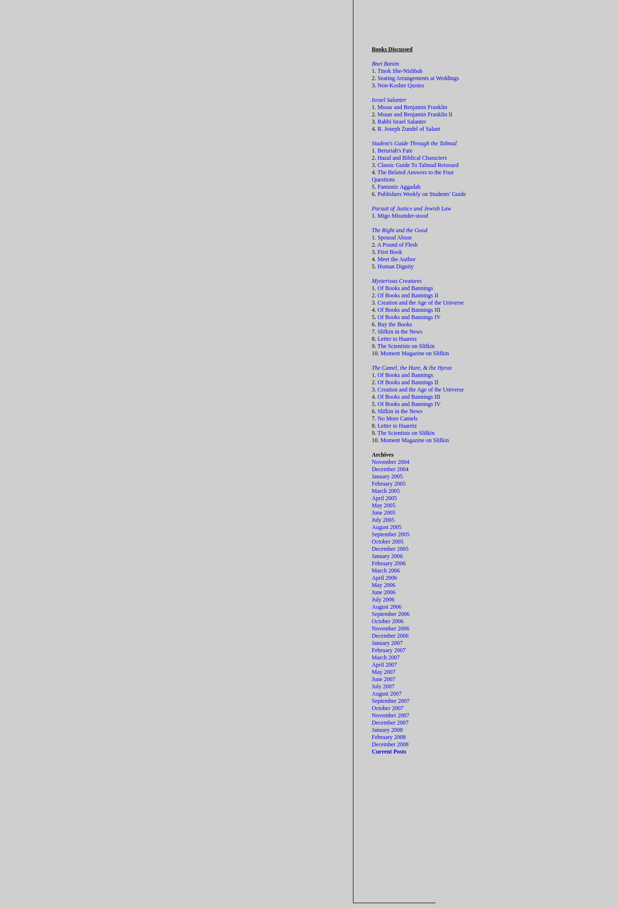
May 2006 (383, 585)
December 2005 (390, 548)
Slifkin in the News (400, 331)
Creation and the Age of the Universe (421, 302)
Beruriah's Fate (395, 150)
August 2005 (387, 527)
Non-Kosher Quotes (401, 85)
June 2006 (383, 592)
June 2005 (383, 512)
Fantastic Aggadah (399, 186)
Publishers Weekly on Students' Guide (422, 194)
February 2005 (389, 483)
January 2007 (387, 643)
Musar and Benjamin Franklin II (415, 114)
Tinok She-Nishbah (400, 71)
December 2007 (390, 722)
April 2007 (384, 664)
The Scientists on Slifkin (406, 346)
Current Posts (389, 751)
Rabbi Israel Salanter (402, 121)
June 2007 (383, 679)
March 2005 (386, 491)
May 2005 (383, 505)
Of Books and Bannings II (408, 295)
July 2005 (383, 520)
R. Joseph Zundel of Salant (409, 129)
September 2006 (390, 614)
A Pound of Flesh (397, 244)
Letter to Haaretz (397, 338)
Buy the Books (395, 324)
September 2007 (390, 701)
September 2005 (390, 534)
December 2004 (390, 469)
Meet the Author (397, 259)
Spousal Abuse (395, 237)
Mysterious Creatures (396, 281)
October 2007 (388, 708)
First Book (390, 252)
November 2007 (390, 715)
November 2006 (390, 628)
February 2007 (389, 650)
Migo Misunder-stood (403, 215)
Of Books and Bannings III (409, 310)
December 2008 (390, 744)
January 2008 (387, 729)
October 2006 (388, 621)
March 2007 (386, 657)
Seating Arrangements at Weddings (418, 78)
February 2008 (389, 737)
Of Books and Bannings (405, 288)
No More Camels (398, 418)
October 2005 (388, 541)
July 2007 (383, 686)
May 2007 (383, 672)
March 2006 (386, 570)
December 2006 (390, 635)
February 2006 (389, 563)
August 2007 (387, 693)
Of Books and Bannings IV (409, 317)
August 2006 (387, 606)
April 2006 (384, 577)
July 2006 (383, 599)
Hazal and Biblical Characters (412, 157)
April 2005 (384, 498)
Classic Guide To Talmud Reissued (418, 165)
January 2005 (387, 476)
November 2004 (390, 462)
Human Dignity (396, 266)
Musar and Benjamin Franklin (412, 107)
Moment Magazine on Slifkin (414, 353)
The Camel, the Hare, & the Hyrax (412, 367)
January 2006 (387, 556)
